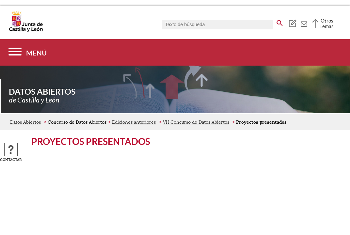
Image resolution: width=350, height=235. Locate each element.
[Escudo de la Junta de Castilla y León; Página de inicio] (26, 30)
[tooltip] (292, 23)
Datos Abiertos (25, 122)
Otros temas (327, 23)
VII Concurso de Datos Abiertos (196, 122)
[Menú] (27, 52)
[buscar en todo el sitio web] (280, 22)
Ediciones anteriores (134, 122)
